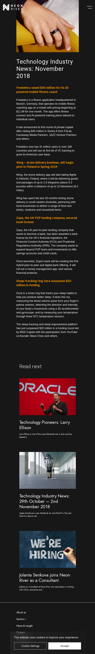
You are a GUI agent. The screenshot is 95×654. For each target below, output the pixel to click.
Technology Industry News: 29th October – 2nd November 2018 (44, 501)
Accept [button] (65, 646)
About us (21, 612)
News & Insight (24, 626)
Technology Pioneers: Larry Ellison (44, 425)
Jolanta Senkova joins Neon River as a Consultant (44, 577)
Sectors (20, 619)
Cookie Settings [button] (30, 646)
